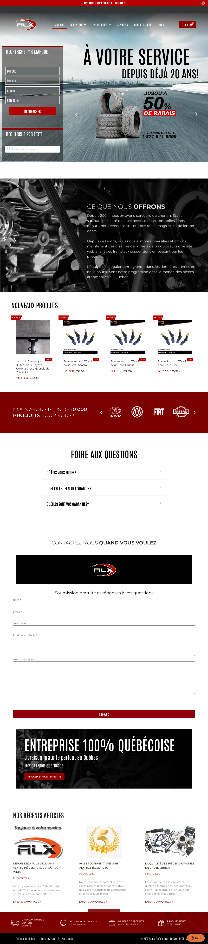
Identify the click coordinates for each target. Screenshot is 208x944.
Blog (161, 25)
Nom (16, 599)
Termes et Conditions (25, 938)
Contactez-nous (49, 938)
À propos (122, 25)
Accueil (59, 25)
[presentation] (37, 702)
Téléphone (19, 623)
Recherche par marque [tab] (27, 51)
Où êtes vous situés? (61, 472)
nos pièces (78, 24)
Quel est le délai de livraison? (68, 488)
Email (17, 611)
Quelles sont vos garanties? (67, 503)
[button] (76, 114)
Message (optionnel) (25, 659)
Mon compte (69, 938)
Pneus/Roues (102, 24)
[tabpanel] (32, 92)
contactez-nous (143, 25)
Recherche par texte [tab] (24, 134)
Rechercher (32, 111)
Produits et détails (24, 635)
